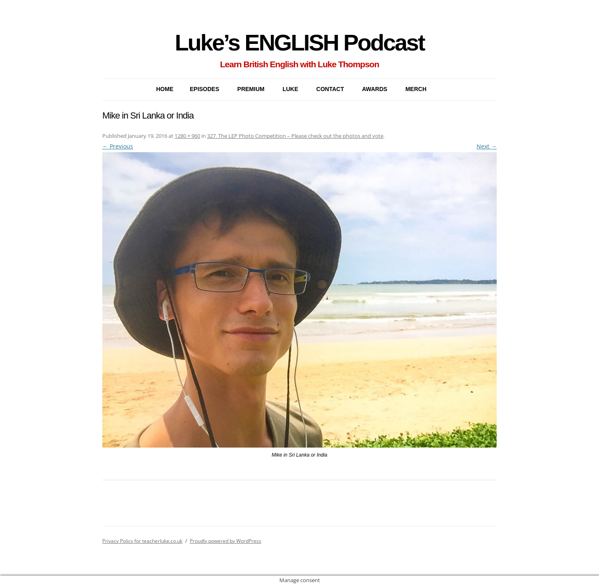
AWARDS (374, 89)
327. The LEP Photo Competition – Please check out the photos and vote (295, 135)
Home (164, 89)
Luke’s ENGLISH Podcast (299, 42)
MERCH (415, 89)
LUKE (290, 89)
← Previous (117, 146)
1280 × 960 (187, 135)
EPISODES (204, 89)
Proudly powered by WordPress (225, 540)
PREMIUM (251, 89)
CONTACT (330, 89)
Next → (487, 146)
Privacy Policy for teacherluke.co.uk (142, 540)
